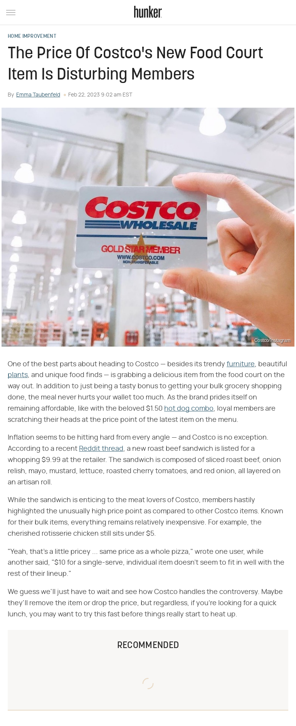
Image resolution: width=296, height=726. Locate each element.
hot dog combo (189, 408)
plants (18, 375)
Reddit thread (101, 448)
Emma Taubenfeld (38, 95)
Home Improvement (32, 36)
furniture (241, 364)
